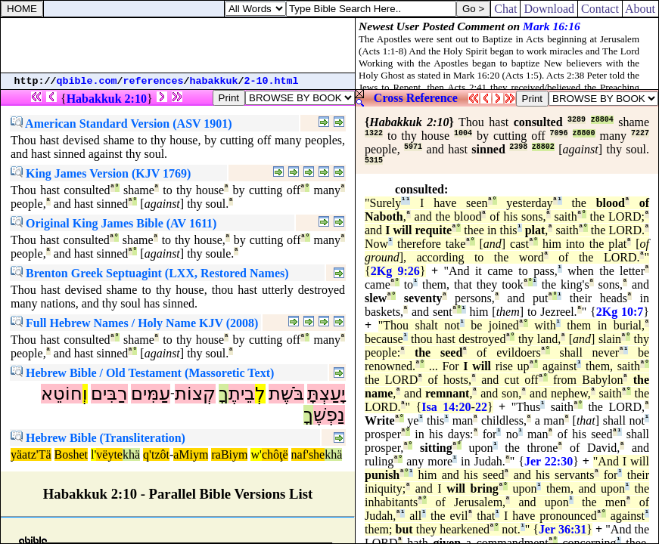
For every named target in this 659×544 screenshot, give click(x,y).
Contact (600, 8)
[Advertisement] (178, 45)
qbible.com (87, 81)
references (153, 81)
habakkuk (214, 81)
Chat (505, 8)
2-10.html (271, 81)
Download (549, 8)
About (640, 8)
